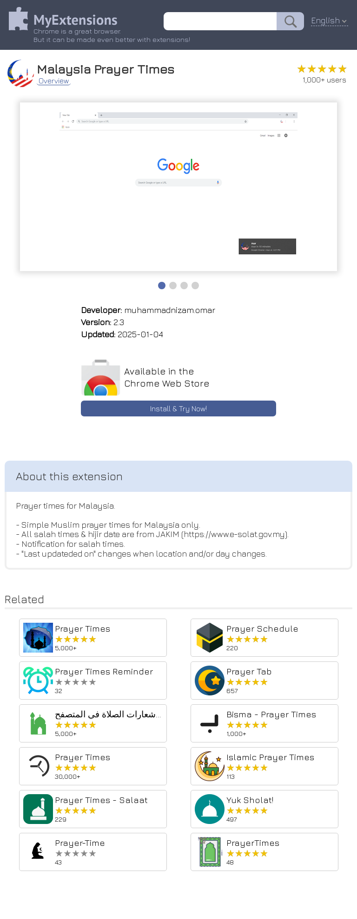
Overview (54, 80)
